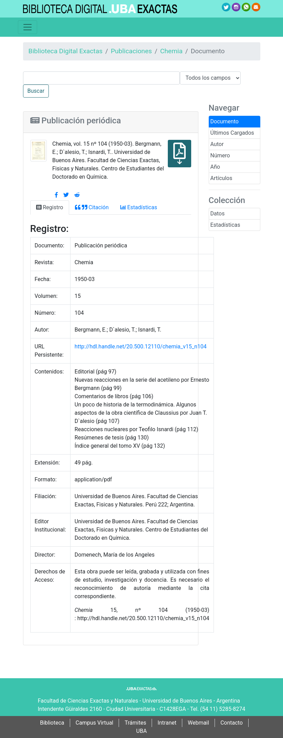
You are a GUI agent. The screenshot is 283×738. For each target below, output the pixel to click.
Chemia (171, 51)
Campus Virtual (94, 722)
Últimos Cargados (232, 133)
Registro (49, 207)
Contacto (231, 722)
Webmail (198, 722)
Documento (224, 121)
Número (220, 155)
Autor (217, 144)
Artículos (221, 178)
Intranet (166, 722)
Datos (217, 213)
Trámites (135, 722)
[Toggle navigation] (27, 27)
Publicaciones (131, 51)
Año (215, 167)
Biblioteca (52, 722)
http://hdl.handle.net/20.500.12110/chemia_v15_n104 (141, 346)
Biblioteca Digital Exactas (66, 51)
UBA (141, 731)
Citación (92, 207)
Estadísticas (225, 225)
